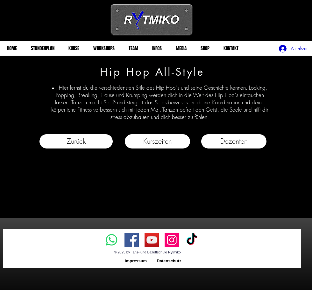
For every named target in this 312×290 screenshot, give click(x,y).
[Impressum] (135, 261)
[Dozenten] (233, 141)
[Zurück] (76, 141)
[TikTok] (192, 240)
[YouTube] (152, 240)
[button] (157, 141)
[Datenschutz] (169, 261)
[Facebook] (131, 240)
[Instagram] (172, 240)
